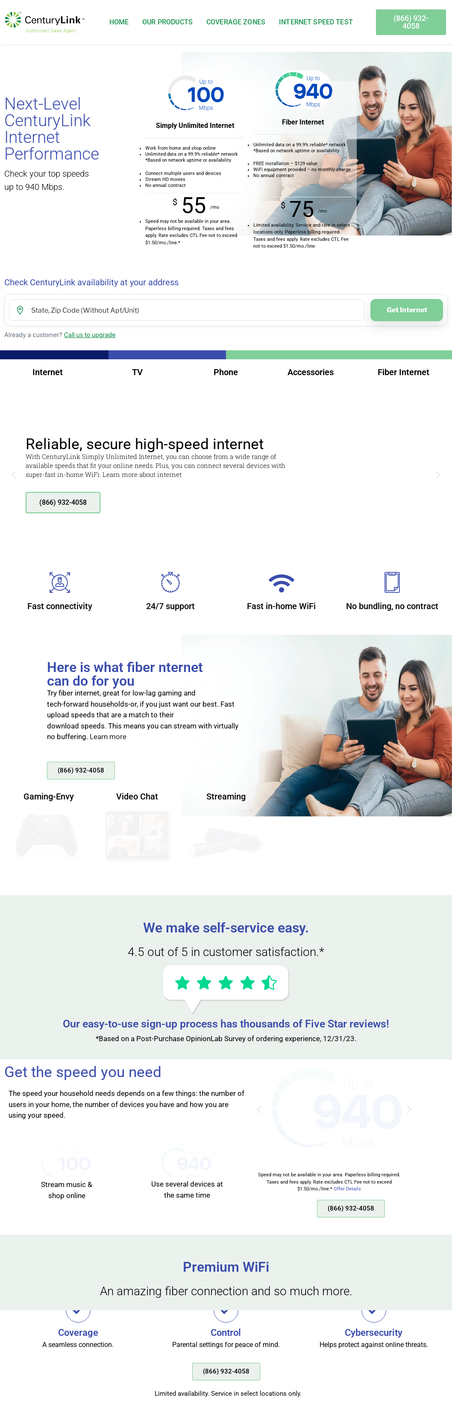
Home (119, 22)
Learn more (108, 736)
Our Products (167, 22)
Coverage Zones (235, 22)
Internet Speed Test (316, 22)
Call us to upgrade (90, 334)
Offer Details (347, 1189)
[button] (14, 475)
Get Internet (407, 310)
